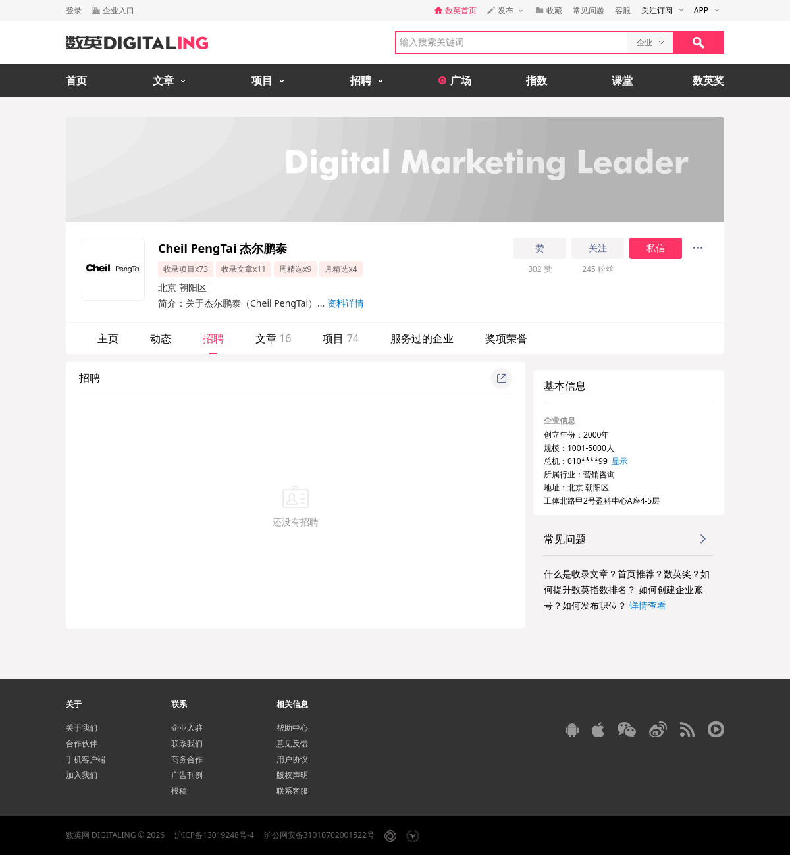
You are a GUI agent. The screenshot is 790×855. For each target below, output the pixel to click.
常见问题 (588, 10)
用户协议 (292, 759)
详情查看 (647, 605)
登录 (74, 10)
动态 (160, 338)
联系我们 (187, 743)
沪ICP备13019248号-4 (214, 835)
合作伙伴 (81, 743)
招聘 (213, 338)
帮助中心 (292, 727)
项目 (340, 338)
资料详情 (345, 303)
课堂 (622, 80)
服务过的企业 (422, 338)
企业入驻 (187, 727)
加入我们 (81, 775)
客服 (623, 10)
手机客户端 (85, 759)
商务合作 (187, 759)
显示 (619, 461)
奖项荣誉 (506, 338)
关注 (598, 248)
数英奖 (708, 80)
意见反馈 (292, 743)
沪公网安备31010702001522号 (319, 835)
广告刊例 (187, 775)
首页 (76, 80)
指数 (536, 80)
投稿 (179, 790)
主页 (107, 338)
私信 (655, 248)
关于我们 (81, 727)
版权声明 (292, 775)
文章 (273, 338)
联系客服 (292, 790)
